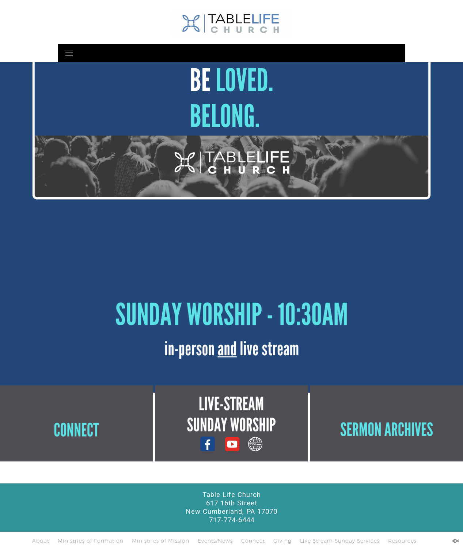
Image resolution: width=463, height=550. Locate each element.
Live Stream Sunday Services (340, 541)
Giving (282, 541)
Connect (253, 541)
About (40, 541)
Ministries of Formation (91, 541)
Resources (402, 541)
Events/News (215, 541)
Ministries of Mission (160, 541)
